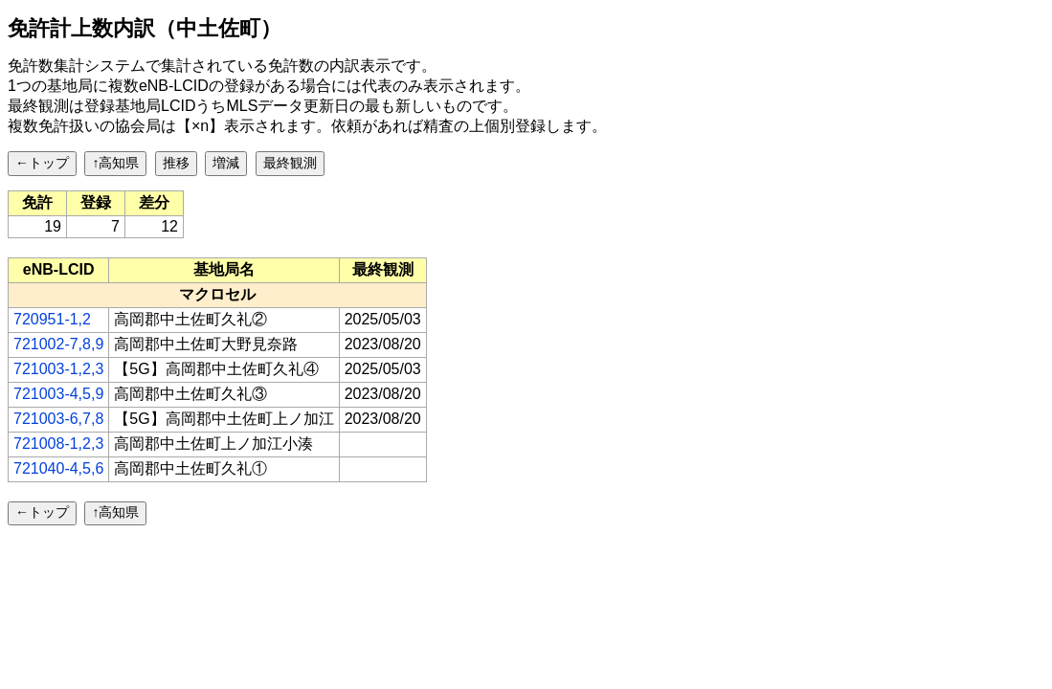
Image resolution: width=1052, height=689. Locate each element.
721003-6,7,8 (58, 419)
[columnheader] (59, 269)
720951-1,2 (52, 319)
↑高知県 (115, 162)
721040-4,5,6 (58, 468)
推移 (176, 162)
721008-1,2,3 (58, 443)
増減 (226, 162)
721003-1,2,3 (58, 369)
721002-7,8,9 (58, 344)
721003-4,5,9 (58, 394)
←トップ (42, 162)
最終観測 (290, 162)
